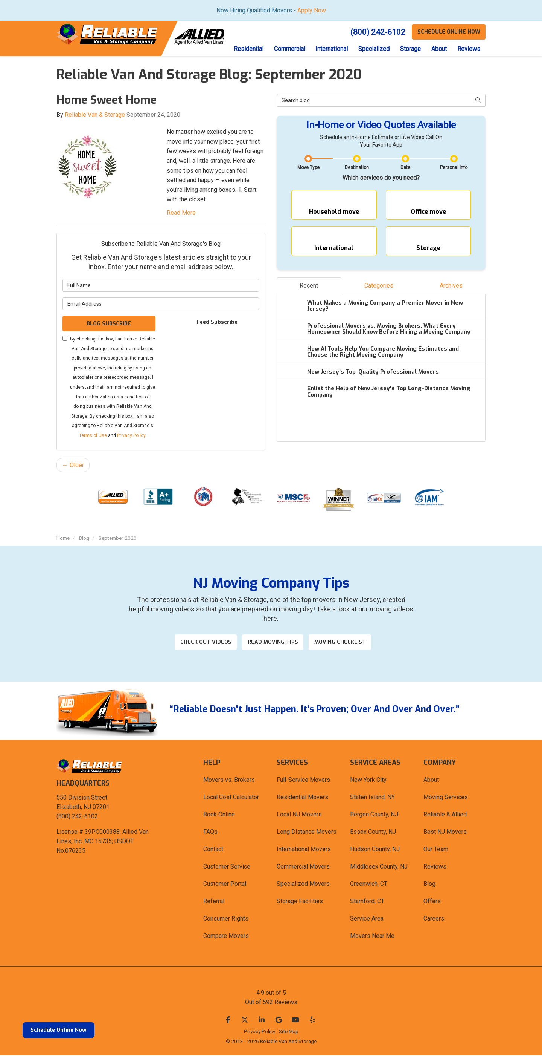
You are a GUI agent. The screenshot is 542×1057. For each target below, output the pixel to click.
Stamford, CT (367, 902)
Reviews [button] (468, 49)
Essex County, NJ (373, 833)
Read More (181, 213)
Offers (432, 902)
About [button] (438, 49)
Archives (451, 291)
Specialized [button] (371, 49)
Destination (357, 167)
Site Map (288, 1033)
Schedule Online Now (58, 1030)
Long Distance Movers (306, 833)
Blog (429, 885)
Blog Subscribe (109, 324)
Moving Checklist (344, 643)
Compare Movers (226, 937)
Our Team (435, 850)
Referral (213, 902)
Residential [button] (243, 49)
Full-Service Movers (303, 781)
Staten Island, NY (372, 798)
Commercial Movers (303, 868)
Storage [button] (408, 49)
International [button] (328, 49)
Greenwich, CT (368, 885)
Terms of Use (93, 436)
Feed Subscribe (213, 322)
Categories (378, 291)
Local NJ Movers (299, 816)
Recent (309, 291)
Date (405, 167)
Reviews (434, 868)
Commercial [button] (285, 49)
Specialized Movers (303, 885)
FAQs (210, 833)
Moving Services (445, 798)
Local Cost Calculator (231, 798)
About (431, 781)
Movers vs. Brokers (229, 781)
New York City (368, 781)
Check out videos (203, 643)
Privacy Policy (131, 436)
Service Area (367, 920)
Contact (213, 850)
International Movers (304, 850)
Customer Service (226, 868)
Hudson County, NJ (375, 850)
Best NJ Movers (445, 833)
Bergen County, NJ (374, 816)
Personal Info (453, 167)
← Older (73, 465)
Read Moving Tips (274, 643)
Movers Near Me (372, 937)
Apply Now (311, 10)
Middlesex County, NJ (379, 868)
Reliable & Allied (445, 816)
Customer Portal (224, 885)
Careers (433, 920)
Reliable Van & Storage (95, 115)
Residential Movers (302, 798)
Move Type (308, 167)
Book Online (219, 816)
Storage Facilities (300, 902)
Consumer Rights (225, 920)
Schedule (448, 31)
